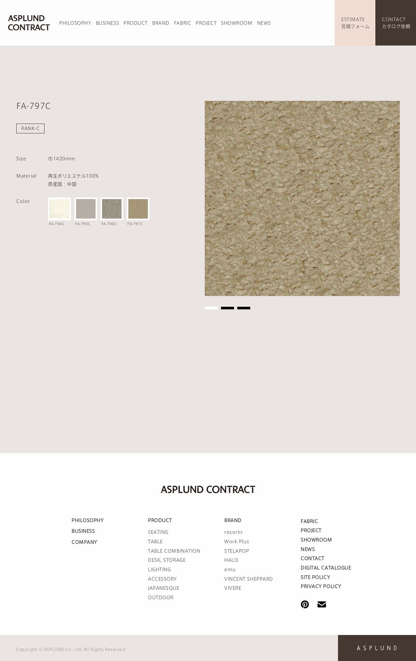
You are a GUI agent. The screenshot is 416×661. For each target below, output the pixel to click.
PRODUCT (136, 23)
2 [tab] (227, 308)
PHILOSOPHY (75, 23)
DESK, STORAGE (167, 560)
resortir (233, 532)
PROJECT (206, 23)
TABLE (155, 541)
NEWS (264, 23)
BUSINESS (107, 23)
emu (230, 569)
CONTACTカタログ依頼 (396, 23)
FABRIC (182, 23)
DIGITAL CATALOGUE (326, 568)
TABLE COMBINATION (174, 551)
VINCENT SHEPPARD (248, 579)
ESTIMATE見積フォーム (355, 23)
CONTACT (312, 558)
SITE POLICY (315, 577)
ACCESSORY (162, 579)
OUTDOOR (161, 597)
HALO (231, 560)
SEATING (158, 532)
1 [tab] (211, 308)
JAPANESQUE (163, 588)
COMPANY (84, 542)
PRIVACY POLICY (321, 586)
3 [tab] (243, 308)
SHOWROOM (236, 23)
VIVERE (232, 588)
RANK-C (30, 128)
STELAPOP (236, 551)
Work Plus (236, 541)
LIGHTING (159, 569)
